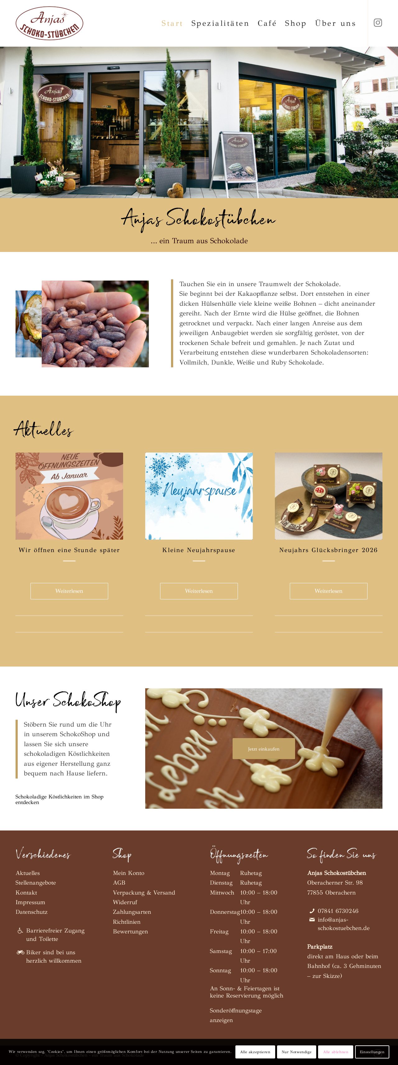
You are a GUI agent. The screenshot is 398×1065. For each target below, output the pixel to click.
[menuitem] (172, 23)
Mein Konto (128, 873)
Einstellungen (372, 1052)
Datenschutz (32, 911)
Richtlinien (127, 921)
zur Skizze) (327, 975)
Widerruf (125, 902)
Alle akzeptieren (255, 1052)
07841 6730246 (338, 910)
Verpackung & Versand (144, 892)
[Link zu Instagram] (377, 23)
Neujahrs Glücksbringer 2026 (328, 550)
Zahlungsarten (132, 911)
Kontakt (26, 892)
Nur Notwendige (297, 1052)
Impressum (30, 902)
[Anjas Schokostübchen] (49, 23)
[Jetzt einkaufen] (264, 748)
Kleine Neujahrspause (198, 550)
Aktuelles (28, 873)
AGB (119, 882)
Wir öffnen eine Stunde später (69, 550)
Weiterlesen (69, 591)
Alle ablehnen (336, 1052)
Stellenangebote (36, 882)
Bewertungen (130, 931)
